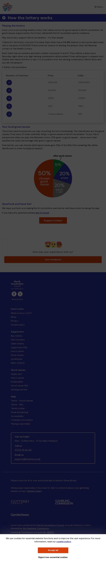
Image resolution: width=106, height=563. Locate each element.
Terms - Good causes (22, 400)
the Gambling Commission (36, 528)
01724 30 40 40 (23, 449)
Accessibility (17, 416)
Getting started (19, 389)
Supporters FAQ (19, 347)
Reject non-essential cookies (53, 557)
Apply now (16, 374)
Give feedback (53, 259)
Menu (99, 6)
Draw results (17, 355)
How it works (17, 351)
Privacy (14, 320)
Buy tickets (16, 335)
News (13, 316)
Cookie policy (18, 324)
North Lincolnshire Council (50, 525)
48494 (50, 532)
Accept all (53, 550)
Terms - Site (17, 404)
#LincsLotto (17, 299)
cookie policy (63, 541)
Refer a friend (17, 362)
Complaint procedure (22, 419)
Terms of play (18, 408)
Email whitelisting (19, 412)
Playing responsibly (20, 423)
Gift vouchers (18, 339)
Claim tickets (17, 343)
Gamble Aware (34, 491)
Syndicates (16, 359)
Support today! (53, 220)
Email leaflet (17, 381)
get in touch (42, 212)
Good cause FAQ (19, 385)
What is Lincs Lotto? (21, 313)
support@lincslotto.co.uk (27, 459)
